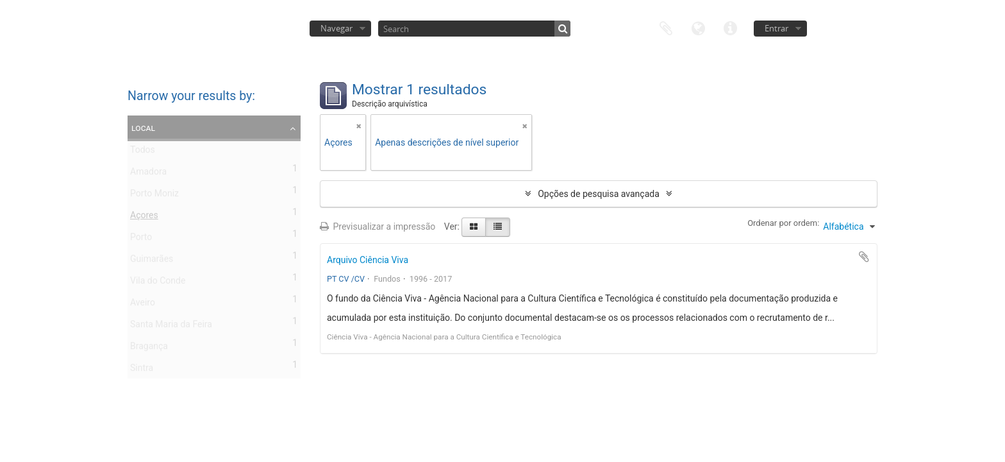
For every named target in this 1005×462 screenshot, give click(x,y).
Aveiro (142, 305)
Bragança (149, 348)
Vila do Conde (157, 283)
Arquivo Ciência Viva (367, 260)
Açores (144, 217)
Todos (142, 152)
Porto (141, 239)
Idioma (698, 27)
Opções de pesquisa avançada (599, 194)
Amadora (148, 174)
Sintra (141, 370)
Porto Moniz (154, 196)
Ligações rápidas (730, 27)
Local (143, 128)
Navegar (336, 28)
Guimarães (151, 261)
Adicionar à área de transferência (864, 256)
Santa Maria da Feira (171, 326)
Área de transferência (666, 27)
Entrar (776, 28)
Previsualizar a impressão (377, 226)
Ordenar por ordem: (783, 223)
